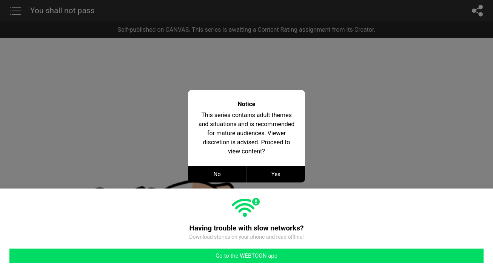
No (217, 174)
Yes (275, 174)
